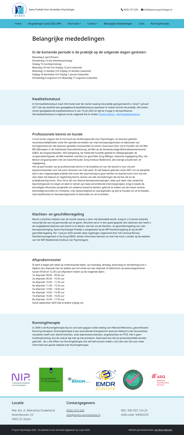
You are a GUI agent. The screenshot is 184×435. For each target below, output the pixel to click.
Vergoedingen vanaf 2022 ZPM (44, 23)
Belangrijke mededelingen (118, 23)
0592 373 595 (131, 9)
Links (141, 23)
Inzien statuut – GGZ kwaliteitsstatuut (119, 114)
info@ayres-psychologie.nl (158, 9)
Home (18, 23)
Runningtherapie (160, 23)
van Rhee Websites (163, 430)
